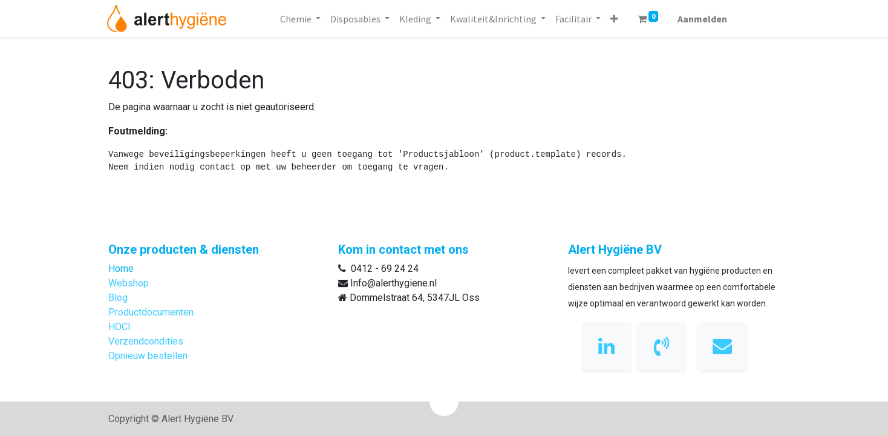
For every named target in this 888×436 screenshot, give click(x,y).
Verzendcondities (145, 341)
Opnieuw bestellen (148, 356)
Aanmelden (702, 19)
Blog (118, 297)
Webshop (128, 283)
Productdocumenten (151, 312)
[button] (614, 19)
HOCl (119, 326)
